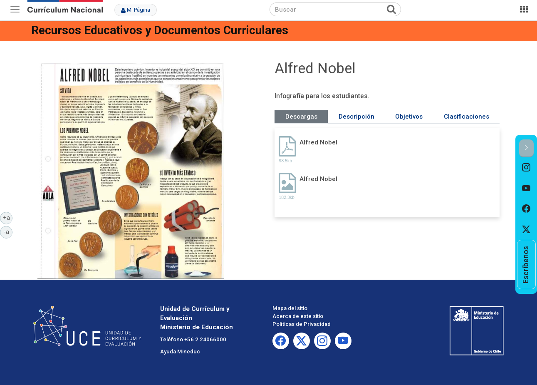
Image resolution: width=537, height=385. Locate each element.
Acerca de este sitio (297, 316)
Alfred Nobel (318, 142)
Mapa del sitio (289, 308)
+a (8, 217)
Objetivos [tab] (409, 116)
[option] (526, 167)
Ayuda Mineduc (180, 351)
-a (7, 231)
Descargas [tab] (301, 116)
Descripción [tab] (356, 116)
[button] (526, 148)
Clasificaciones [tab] (466, 116)
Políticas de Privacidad (301, 324)
